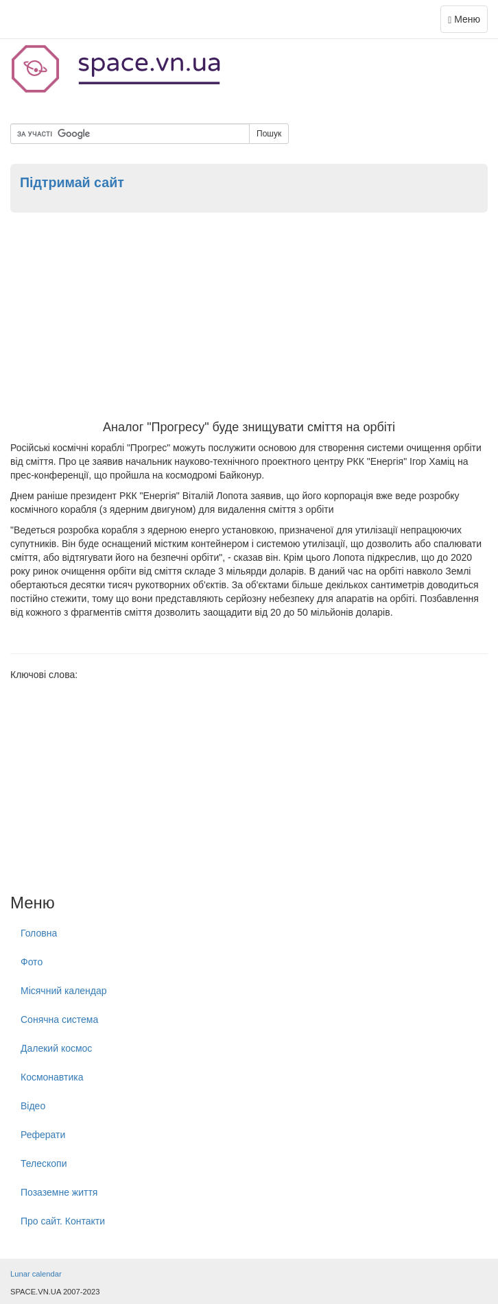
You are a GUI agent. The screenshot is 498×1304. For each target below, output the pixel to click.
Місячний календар (64, 990)
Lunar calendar (36, 1274)
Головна (39, 933)
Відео (33, 1105)
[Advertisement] (249, 318)
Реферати (43, 1134)
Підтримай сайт (72, 182)
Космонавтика (52, 1077)
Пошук (269, 133)
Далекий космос (56, 1048)
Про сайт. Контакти (63, 1221)
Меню (467, 22)
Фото (32, 961)
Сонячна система (59, 1019)
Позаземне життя (59, 1192)
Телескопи (44, 1163)
